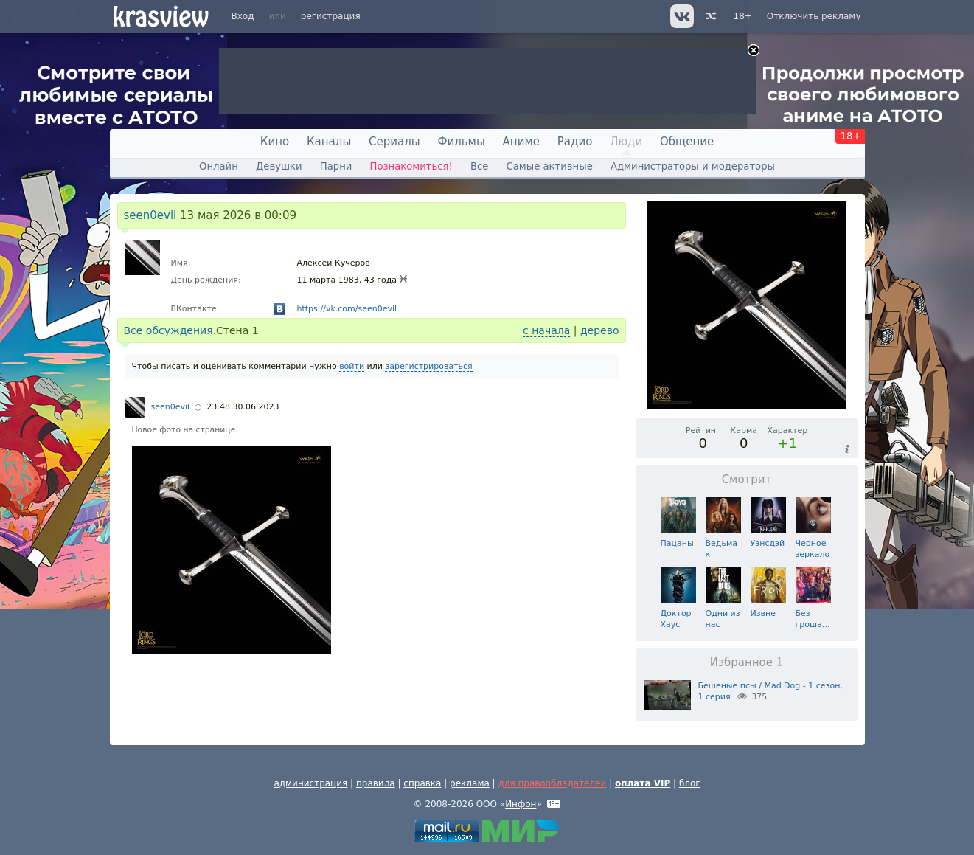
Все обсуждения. (170, 330)
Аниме (521, 141)
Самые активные (550, 166)
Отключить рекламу (814, 16)
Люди (626, 141)
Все (479, 166)
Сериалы (394, 141)
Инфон (520, 804)
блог (689, 783)
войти (351, 366)
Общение (687, 141)
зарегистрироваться (428, 366)
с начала (546, 330)
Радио (575, 141)
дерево (599, 330)
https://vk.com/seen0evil (347, 309)
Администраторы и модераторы (693, 166)
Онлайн (218, 166)
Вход (243, 16)
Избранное (747, 662)
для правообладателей (552, 783)
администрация (310, 783)
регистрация (331, 16)
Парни (336, 166)
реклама (470, 783)
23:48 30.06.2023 (242, 407)
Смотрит (747, 479)
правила (375, 783)
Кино (274, 141)
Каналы (329, 141)
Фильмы (461, 141)
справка (422, 783)
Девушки (279, 166)
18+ (743, 16)
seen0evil (150, 215)
